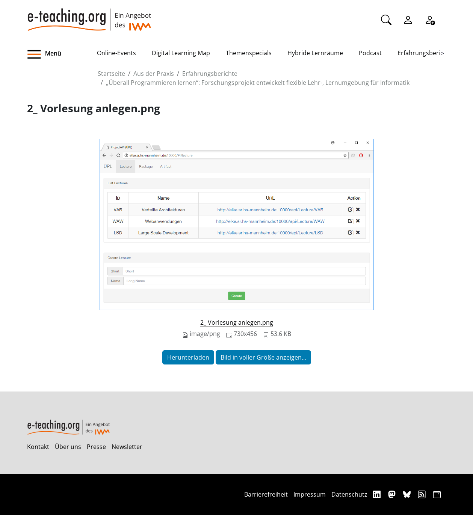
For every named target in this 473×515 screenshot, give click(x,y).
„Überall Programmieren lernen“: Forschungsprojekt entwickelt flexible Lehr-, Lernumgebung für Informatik (258, 82)
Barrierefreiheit (266, 494)
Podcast (370, 53)
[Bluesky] (408, 494)
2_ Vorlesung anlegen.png (236, 322)
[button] (62, 54)
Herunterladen (188, 357)
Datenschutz (349, 494)
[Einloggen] (408, 19)
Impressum (309, 494)
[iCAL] (437, 494)
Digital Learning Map (181, 53)
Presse (96, 447)
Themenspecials (249, 53)
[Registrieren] (430, 19)
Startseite (111, 73)
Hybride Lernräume (315, 53)
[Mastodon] (392, 494)
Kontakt (38, 447)
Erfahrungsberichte (425, 53)
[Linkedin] (377, 494)
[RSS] (423, 494)
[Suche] (386, 19)
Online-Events (116, 53)
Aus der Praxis (153, 73)
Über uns (68, 447)
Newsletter (127, 447)
